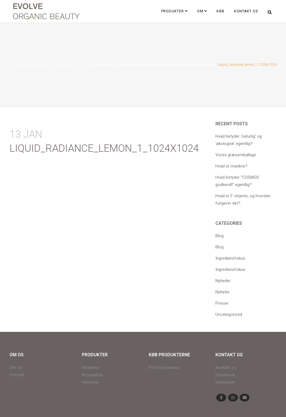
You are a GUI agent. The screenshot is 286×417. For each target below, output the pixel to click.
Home (98, 64)
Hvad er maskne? (231, 166)
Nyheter (222, 291)
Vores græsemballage (235, 154)
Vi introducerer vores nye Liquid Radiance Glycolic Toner (166, 64)
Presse (221, 303)
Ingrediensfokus (230, 258)
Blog (111, 64)
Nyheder (223, 280)
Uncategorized (228, 314)
